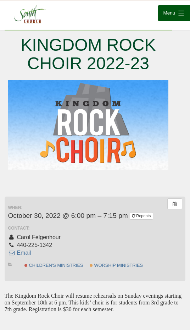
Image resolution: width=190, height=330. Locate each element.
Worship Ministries (116, 265)
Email (19, 253)
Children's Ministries (53, 265)
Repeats (142, 216)
